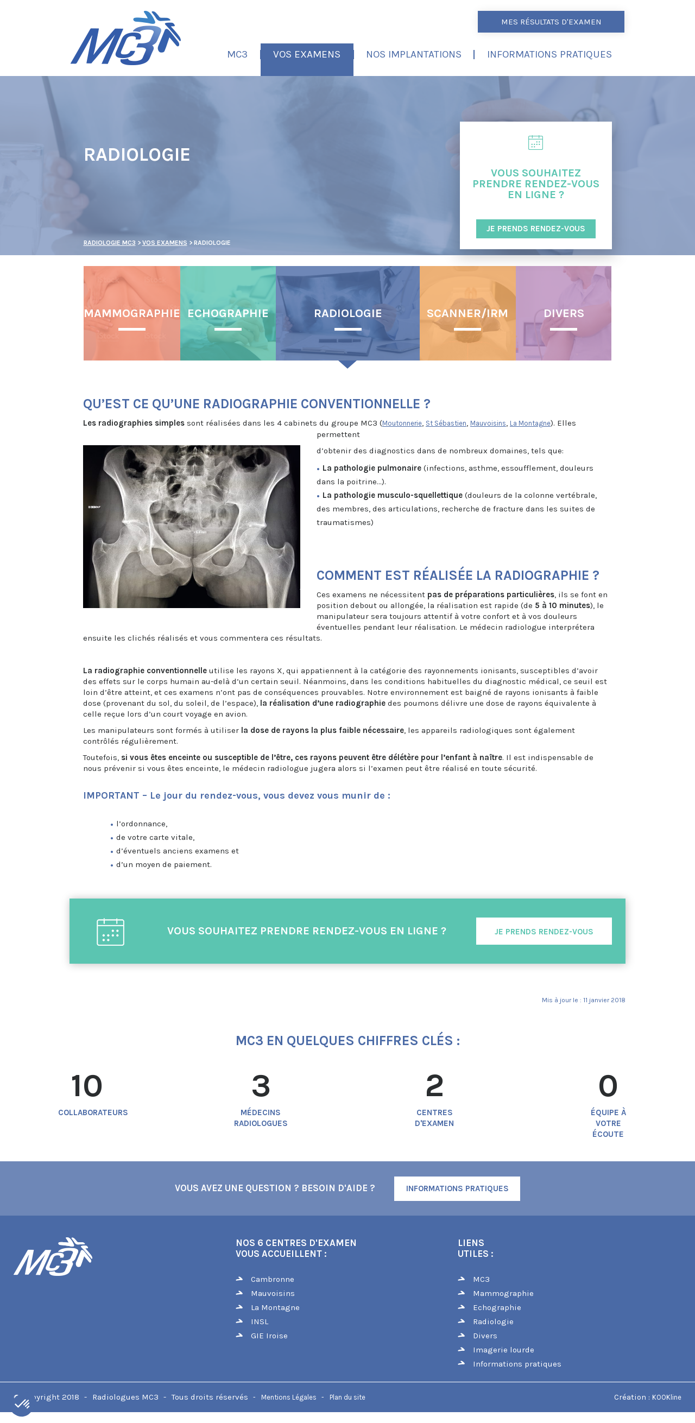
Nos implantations (414, 54)
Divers (564, 313)
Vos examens (306, 54)
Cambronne (272, 1279)
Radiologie (348, 313)
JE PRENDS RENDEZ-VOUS (535, 228)
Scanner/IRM (467, 313)
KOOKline (666, 1397)
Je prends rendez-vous (544, 932)
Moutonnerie (402, 423)
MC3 (237, 54)
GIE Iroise (269, 1335)
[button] (23, 1405)
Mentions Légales (289, 1397)
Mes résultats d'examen (551, 22)
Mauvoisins (488, 423)
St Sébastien (446, 423)
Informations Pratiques (457, 1188)
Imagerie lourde (503, 1350)
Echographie (228, 313)
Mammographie (132, 313)
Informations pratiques (549, 54)
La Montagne (530, 423)
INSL (259, 1321)
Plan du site (347, 1397)
